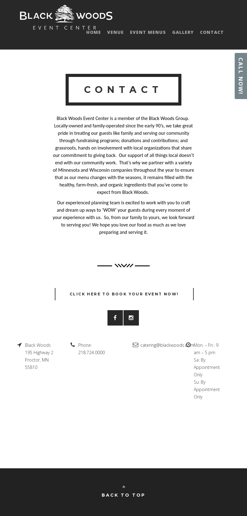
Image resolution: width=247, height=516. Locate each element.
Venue (115, 32)
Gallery (183, 32)
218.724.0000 (91, 352)
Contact (212, 32)
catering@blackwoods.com (167, 345)
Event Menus (148, 32)
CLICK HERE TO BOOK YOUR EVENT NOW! (124, 294)
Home (93, 32)
